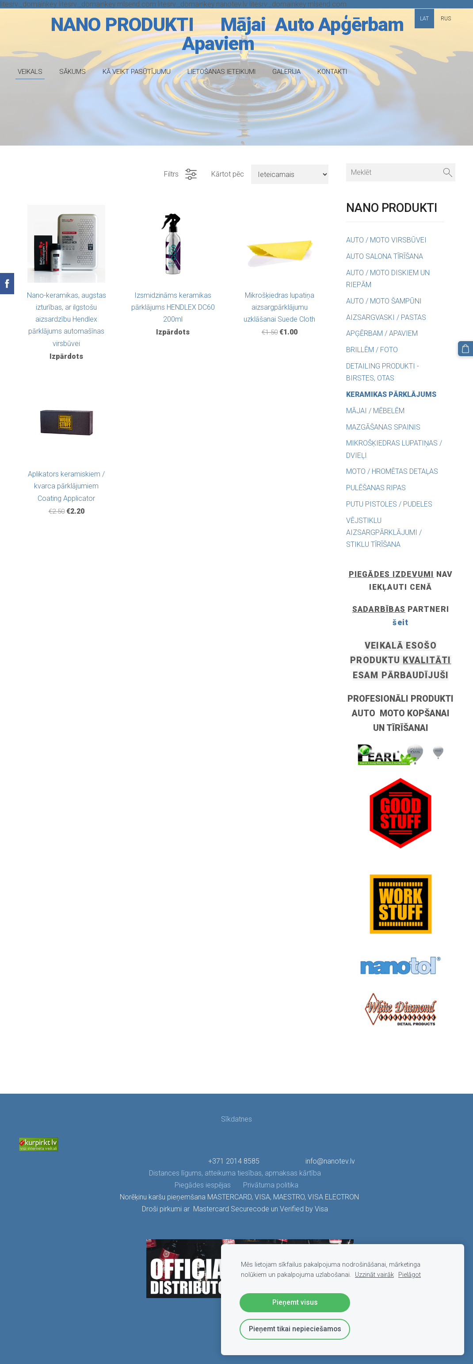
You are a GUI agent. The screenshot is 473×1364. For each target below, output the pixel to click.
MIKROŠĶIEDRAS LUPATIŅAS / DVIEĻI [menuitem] (394, 449)
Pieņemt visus (295, 1302)
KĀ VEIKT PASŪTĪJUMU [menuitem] (137, 72)
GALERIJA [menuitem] (286, 72)
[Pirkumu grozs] (465, 348)
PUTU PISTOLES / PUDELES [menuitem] (389, 504)
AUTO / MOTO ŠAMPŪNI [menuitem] (384, 301)
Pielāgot (409, 1275)
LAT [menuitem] (424, 18)
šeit (400, 622)
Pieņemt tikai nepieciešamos (295, 1329)
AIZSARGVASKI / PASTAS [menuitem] (386, 317)
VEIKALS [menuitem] (30, 72)
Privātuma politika (264, 1185)
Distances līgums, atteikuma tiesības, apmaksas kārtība (236, 1173)
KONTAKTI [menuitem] (332, 72)
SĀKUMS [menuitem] (72, 72)
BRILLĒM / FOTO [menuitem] (372, 350)
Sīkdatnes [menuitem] (236, 1119)
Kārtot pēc (227, 174)
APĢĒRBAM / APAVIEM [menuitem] (382, 333)
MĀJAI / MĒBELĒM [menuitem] (375, 411)
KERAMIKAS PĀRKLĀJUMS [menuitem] (391, 394)
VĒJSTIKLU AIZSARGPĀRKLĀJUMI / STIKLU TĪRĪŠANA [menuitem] (384, 532)
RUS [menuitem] (446, 18)
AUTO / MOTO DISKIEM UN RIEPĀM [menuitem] (388, 279)
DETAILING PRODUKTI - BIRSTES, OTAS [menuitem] (382, 372)
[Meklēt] (400, 172)
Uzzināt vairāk (374, 1275)
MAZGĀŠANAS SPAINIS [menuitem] (383, 427)
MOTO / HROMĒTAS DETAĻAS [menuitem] (392, 471)
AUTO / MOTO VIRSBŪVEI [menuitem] (386, 240)
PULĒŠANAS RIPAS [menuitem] (376, 488)
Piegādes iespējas (203, 1185)
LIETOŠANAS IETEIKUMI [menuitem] (221, 72)
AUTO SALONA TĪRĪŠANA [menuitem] (384, 256)
